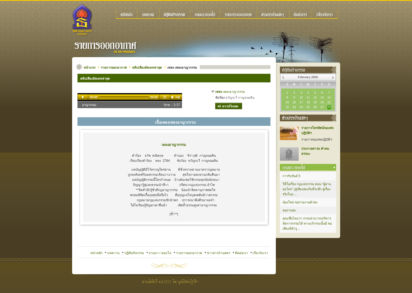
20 (322, 102)
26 (315, 107)
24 (301, 107)
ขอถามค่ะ (289, 210)
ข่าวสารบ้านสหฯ (218, 253)
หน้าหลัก (96, 253)
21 (329, 102)
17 (301, 102)
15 (287, 102)
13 (322, 97)
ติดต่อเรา (241, 253)
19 (315, 102)
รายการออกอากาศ (114, 67)
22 (287, 107)
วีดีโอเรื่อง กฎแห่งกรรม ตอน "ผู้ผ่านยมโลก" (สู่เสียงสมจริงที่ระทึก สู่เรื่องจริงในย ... (307, 189)
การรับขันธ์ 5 (291, 176)
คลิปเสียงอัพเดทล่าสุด (147, 67)
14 (329, 97)
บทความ (113, 253)
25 (308, 107)
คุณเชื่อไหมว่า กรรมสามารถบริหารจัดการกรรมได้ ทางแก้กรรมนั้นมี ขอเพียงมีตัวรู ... (307, 223)
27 (322, 107)
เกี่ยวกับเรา (260, 253)
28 (329, 107)
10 (301, 97)
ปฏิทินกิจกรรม (134, 253)
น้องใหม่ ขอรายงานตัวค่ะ (300, 202)
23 (294, 107)
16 (294, 102)
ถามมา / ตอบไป (160, 253)
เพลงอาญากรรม (230, 92)
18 (308, 102)
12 (315, 97)
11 (308, 97)
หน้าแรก (89, 67)
